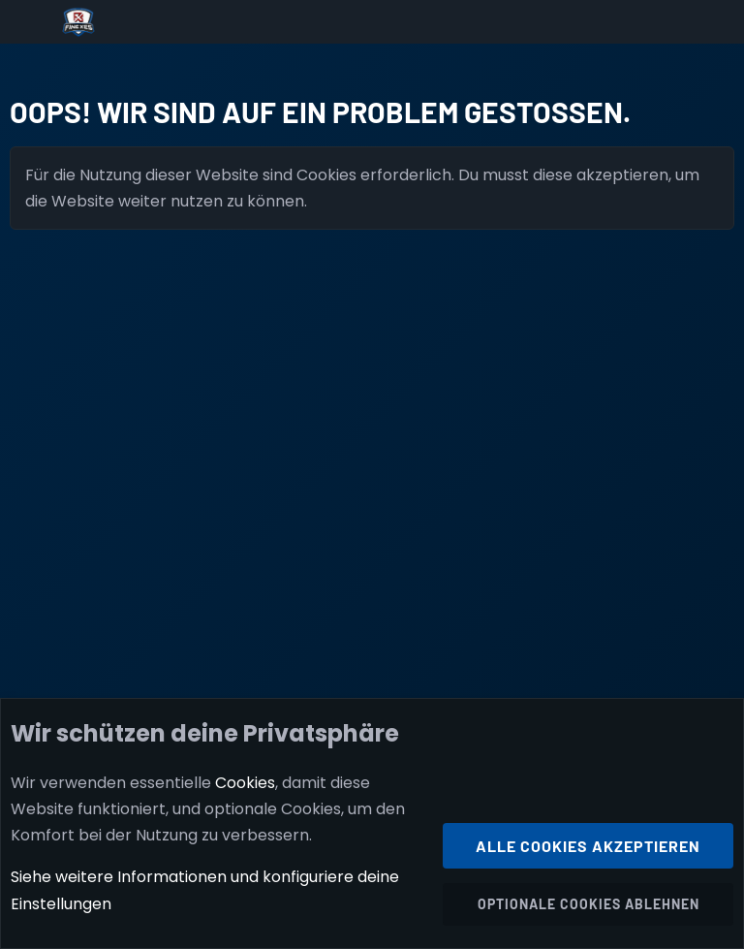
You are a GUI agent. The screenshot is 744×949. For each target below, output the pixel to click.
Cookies (245, 783)
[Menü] (30, 22)
